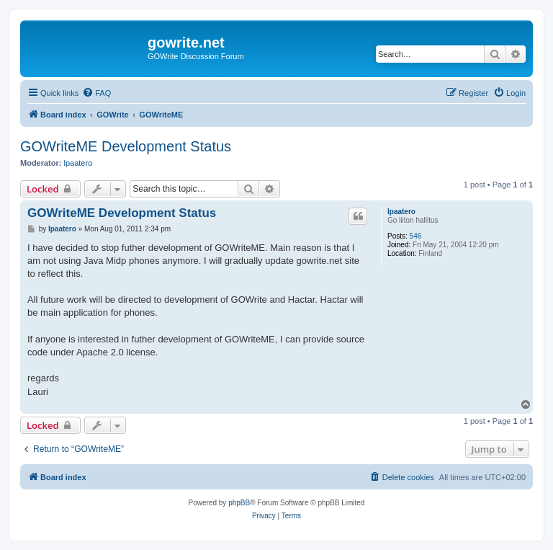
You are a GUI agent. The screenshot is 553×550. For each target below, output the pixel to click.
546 (416, 236)
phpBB (239, 503)
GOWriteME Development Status (125, 146)
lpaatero (78, 163)
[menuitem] (96, 93)
